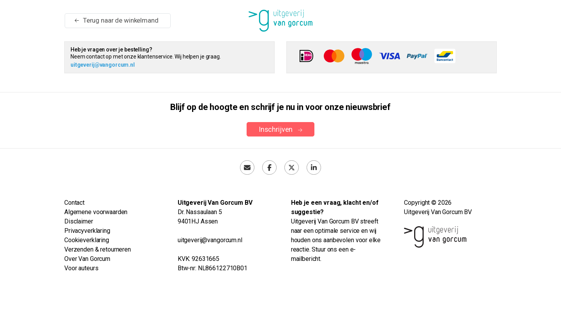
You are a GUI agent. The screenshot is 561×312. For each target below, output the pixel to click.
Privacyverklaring (87, 230)
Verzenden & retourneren (97, 249)
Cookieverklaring (86, 240)
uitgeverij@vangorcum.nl (103, 65)
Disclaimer (78, 221)
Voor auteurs (81, 268)
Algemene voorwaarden (95, 212)
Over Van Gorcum (87, 258)
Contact (74, 202)
